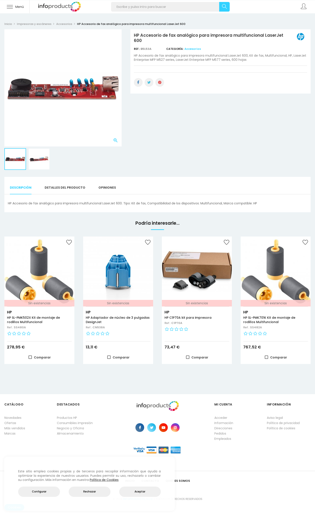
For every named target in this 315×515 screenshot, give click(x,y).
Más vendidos (14, 428)
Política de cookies (281, 428)
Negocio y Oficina (70, 428)
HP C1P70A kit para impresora (188, 317)
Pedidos (220, 433)
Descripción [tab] (21, 187)
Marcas (10, 433)
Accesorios (192, 49)
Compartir (138, 82)
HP (9, 312)
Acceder (220, 418)
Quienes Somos (178, 481)
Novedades (12, 418)
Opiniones (107, 187)
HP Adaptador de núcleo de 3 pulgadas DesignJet (118, 319)
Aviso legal (275, 418)
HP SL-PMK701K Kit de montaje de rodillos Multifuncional (269, 319)
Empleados (222, 439)
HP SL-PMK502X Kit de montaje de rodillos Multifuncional (33, 319)
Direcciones (223, 428)
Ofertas (10, 423)
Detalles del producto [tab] (65, 187)
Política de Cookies (104, 480)
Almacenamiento (70, 433)
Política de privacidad (283, 423)
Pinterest (159, 82)
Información (223, 423)
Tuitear (149, 82)
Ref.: (137, 49)
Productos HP (67, 418)
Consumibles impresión (75, 423)
